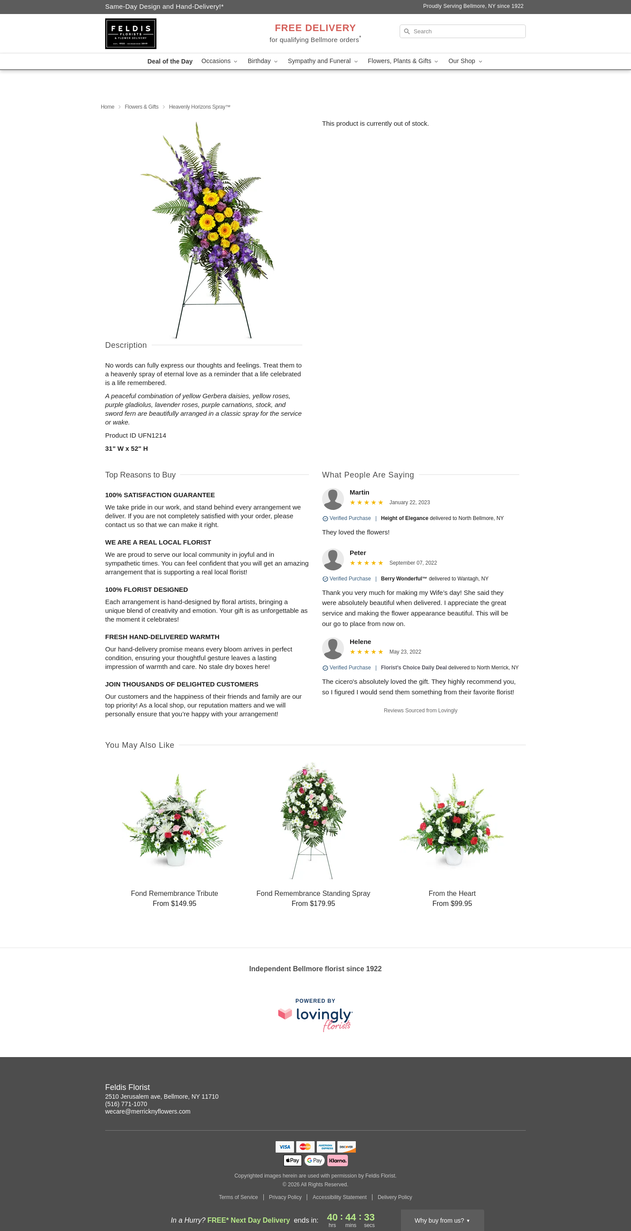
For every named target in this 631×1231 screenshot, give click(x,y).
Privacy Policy (285, 1197)
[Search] (463, 31)
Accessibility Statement (339, 1197)
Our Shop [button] (465, 61)
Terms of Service (238, 1197)
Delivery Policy (395, 1197)
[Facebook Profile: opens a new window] (520, 1088)
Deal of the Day (169, 61)
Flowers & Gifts (142, 107)
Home (107, 107)
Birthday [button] (263, 61)
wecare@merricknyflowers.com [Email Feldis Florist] (148, 1111)
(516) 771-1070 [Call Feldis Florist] (126, 1103)
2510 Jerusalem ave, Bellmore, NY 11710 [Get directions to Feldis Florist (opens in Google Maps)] (162, 1096)
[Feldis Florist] (168, 33)
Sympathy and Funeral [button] (323, 61)
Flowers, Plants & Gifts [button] (404, 61)
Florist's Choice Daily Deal (414, 668)
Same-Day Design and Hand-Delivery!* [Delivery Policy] (164, 6)
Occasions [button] (220, 61)
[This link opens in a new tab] (315, 1015)
